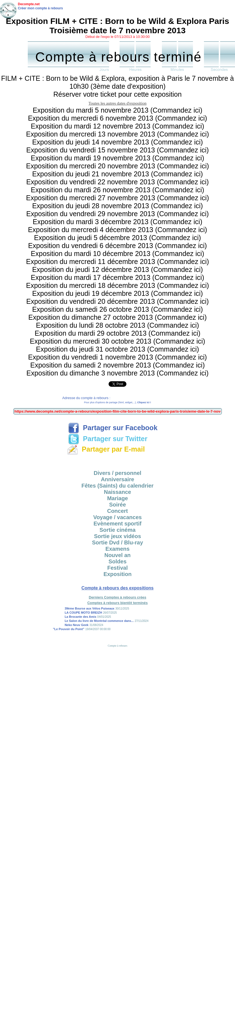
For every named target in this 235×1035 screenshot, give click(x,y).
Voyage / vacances (117, 517)
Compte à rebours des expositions (117, 588)
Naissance (117, 492)
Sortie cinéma (117, 530)
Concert (117, 511)
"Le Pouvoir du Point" (68, 629)
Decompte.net (29, 4)
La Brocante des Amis (80, 616)
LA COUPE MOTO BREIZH (83, 612)
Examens (118, 549)
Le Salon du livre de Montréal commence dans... (99, 620)
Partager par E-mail (106, 449)
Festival (117, 568)
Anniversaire (117, 479)
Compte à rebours (117, 645)
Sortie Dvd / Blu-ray (117, 542)
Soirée (117, 505)
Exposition (117, 574)
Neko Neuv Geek (77, 625)
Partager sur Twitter (107, 439)
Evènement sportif (117, 524)
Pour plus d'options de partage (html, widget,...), (117, 402)
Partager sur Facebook (112, 428)
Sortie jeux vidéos (117, 536)
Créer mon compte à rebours (40, 8)
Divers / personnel (117, 473)
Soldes (118, 561)
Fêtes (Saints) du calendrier (117, 486)
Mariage (117, 498)
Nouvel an (117, 555)
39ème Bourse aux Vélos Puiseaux (89, 608)
